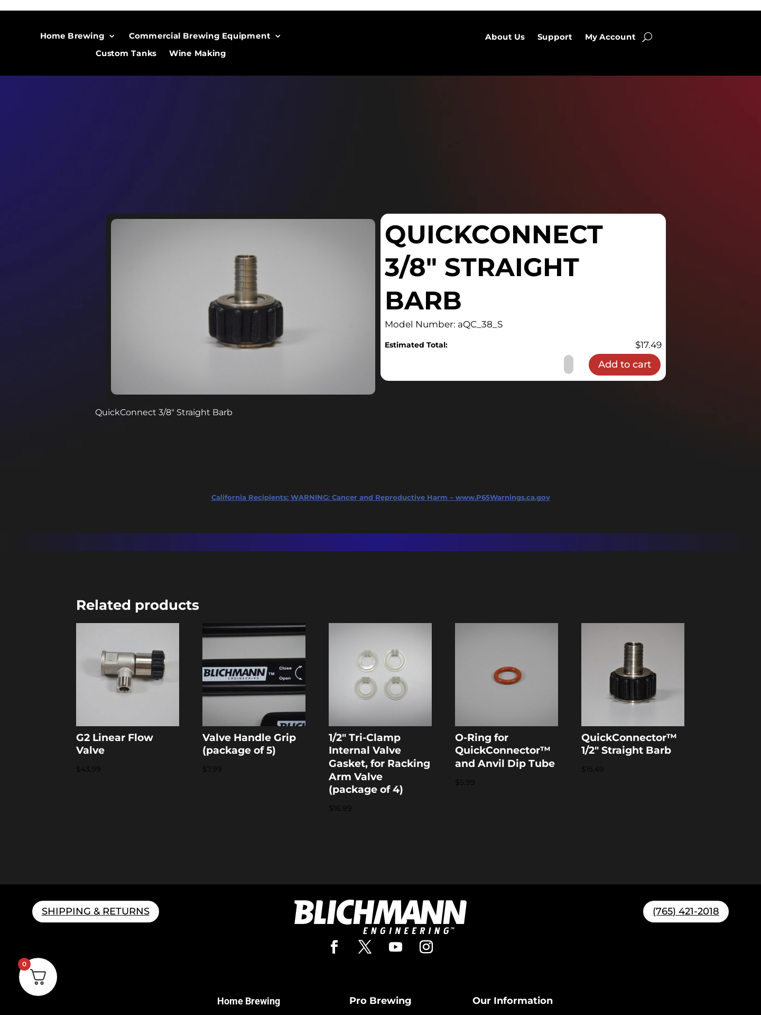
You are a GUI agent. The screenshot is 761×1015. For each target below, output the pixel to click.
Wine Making (198, 54)
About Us (505, 37)
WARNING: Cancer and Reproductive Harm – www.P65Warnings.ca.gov (380, 497)
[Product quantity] (568, 364)
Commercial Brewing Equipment (199, 36)
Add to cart (624, 364)
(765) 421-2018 (686, 911)
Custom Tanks (126, 54)
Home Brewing (72, 36)
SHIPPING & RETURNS (96, 911)
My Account (610, 37)
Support (554, 37)
